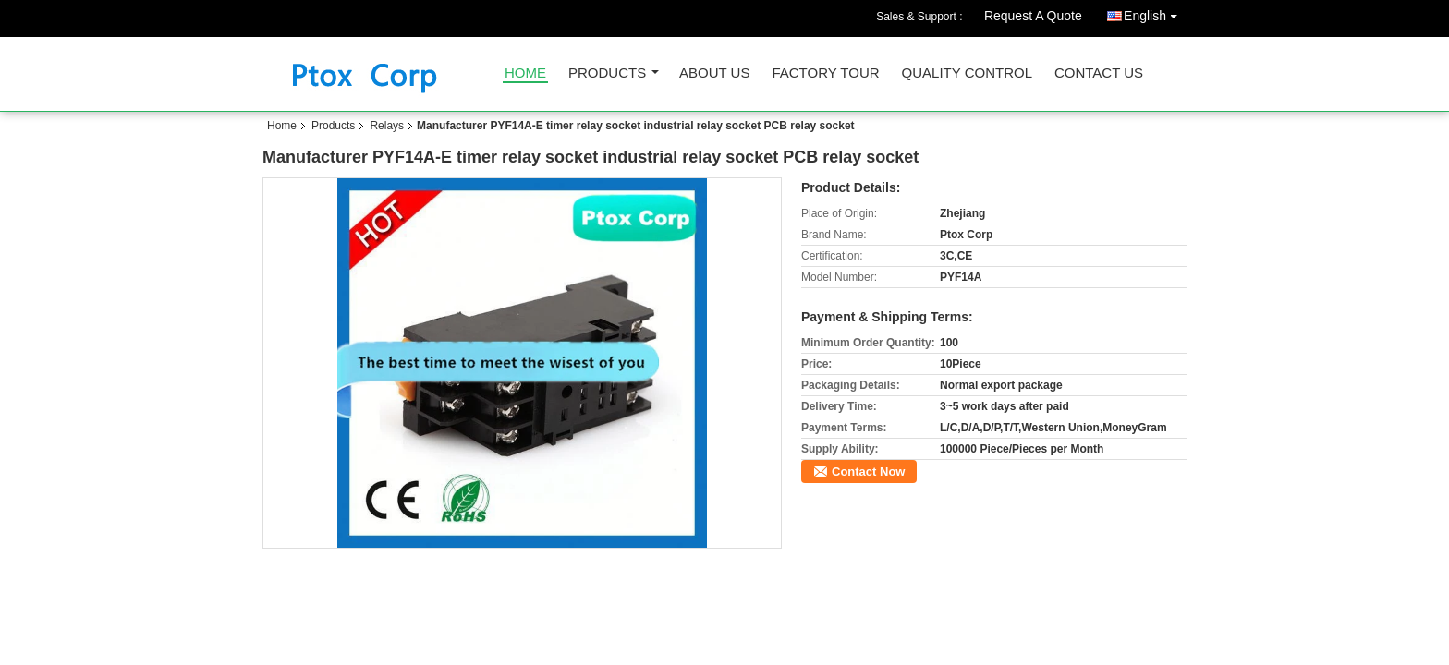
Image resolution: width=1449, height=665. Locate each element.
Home (525, 73)
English (1155, 12)
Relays (387, 125)
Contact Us (1098, 73)
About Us (714, 73)
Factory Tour (825, 73)
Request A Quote (1033, 15)
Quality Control (967, 73)
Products (607, 73)
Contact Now (868, 471)
